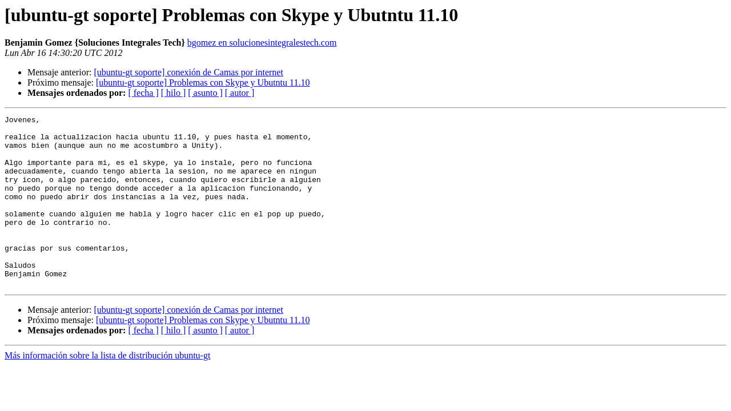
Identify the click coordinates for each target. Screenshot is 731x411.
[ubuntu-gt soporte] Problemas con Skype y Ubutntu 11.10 (203, 82)
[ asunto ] (205, 93)
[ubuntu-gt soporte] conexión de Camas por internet (188, 72)
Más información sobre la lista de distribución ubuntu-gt (107, 389)
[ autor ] (240, 93)
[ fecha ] (143, 93)
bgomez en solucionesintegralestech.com (262, 42)
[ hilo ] (173, 93)
